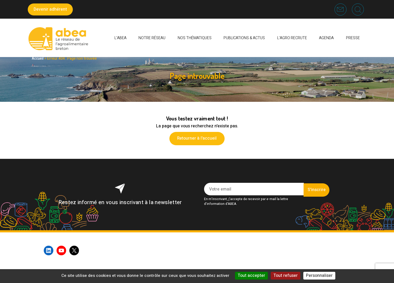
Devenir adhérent (50, 9)
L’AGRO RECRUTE (292, 38)
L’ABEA (120, 38)
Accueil (38, 58)
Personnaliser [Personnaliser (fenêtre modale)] (319, 275)
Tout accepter (251, 275)
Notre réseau (151, 38)
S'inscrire (316, 189)
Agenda (326, 38)
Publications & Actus (244, 38)
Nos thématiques (195, 38)
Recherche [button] (357, 9)
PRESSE (353, 38)
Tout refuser (285, 275)
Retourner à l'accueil (197, 138)
